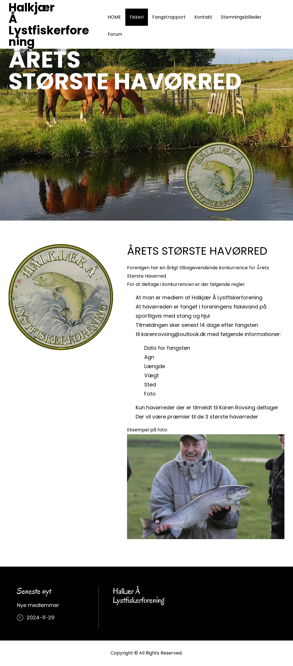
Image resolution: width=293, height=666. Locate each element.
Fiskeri (137, 17)
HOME (114, 17)
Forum (115, 34)
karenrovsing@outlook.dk (173, 334)
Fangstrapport (169, 17)
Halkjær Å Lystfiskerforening (49, 25)
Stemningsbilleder (241, 17)
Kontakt (203, 17)
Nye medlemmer (38, 605)
